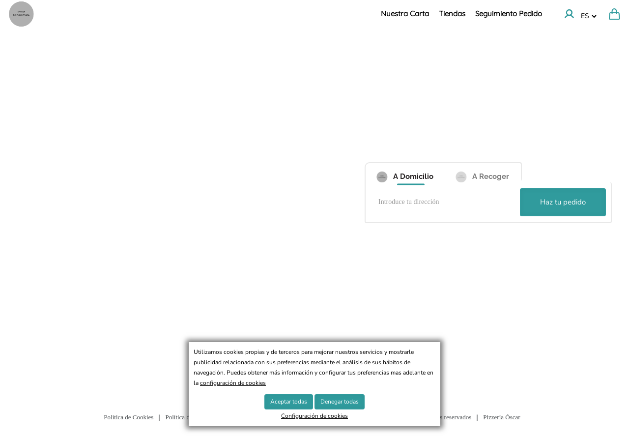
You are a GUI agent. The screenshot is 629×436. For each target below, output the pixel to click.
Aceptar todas (288, 402)
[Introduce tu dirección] (444, 202)
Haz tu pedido (563, 202)
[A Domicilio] (404, 172)
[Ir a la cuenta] (569, 14)
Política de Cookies (128, 417)
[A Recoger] (482, 172)
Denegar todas (339, 402)
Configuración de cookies (314, 416)
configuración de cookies (233, 383)
